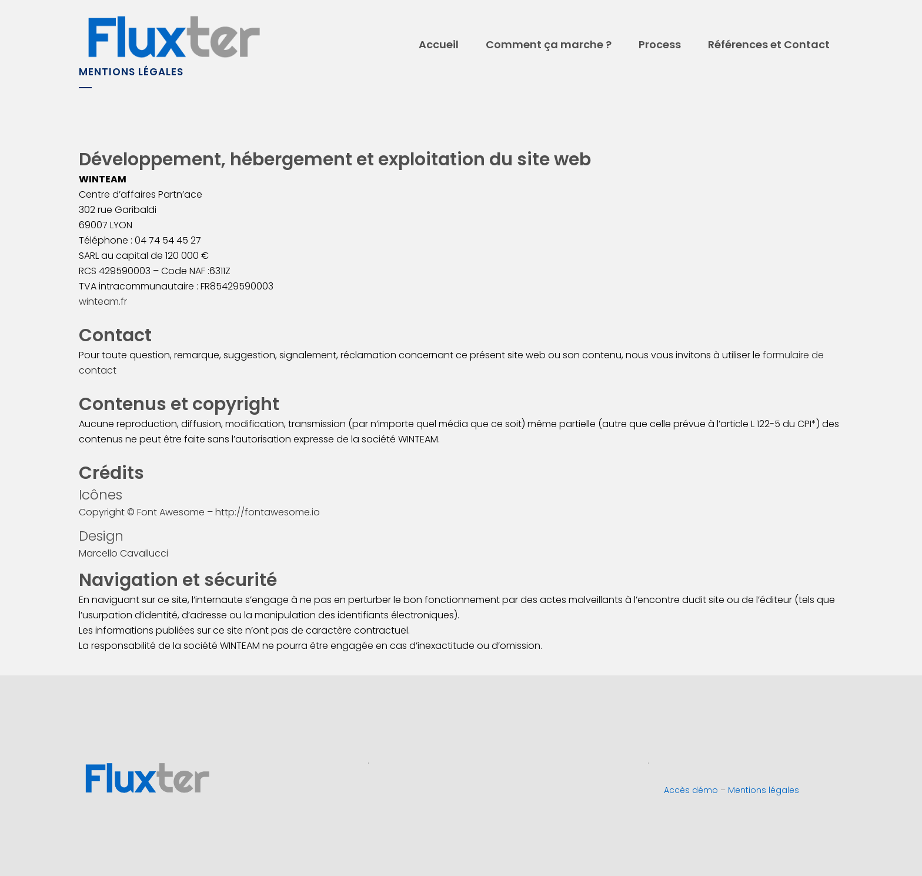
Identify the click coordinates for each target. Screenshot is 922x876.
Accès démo (691, 790)
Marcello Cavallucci (123, 553)
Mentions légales (763, 790)
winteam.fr (103, 301)
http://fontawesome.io (267, 512)
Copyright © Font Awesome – (147, 512)
